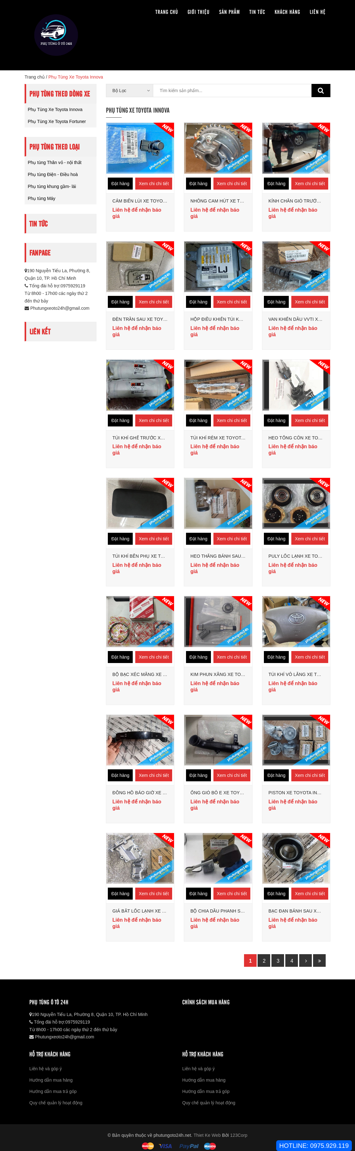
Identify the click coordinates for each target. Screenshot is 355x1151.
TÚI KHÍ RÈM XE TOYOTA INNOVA (226, 437)
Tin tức (257, 11)
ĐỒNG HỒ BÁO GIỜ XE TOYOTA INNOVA (156, 792)
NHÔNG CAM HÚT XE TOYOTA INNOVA (231, 200)
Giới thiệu (199, 11)
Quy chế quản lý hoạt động (55, 1102)
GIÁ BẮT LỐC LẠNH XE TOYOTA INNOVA (155, 910)
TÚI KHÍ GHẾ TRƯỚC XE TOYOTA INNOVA (157, 437)
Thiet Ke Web (207, 1135)
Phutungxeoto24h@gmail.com (57, 308)
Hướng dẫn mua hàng (51, 1080)
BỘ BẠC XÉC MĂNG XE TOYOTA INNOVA (156, 674)
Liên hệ (318, 11)
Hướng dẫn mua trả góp (53, 1091)
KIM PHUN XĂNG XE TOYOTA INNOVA (230, 674)
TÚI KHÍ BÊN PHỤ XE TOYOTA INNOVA (153, 556)
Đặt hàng (120, 183)
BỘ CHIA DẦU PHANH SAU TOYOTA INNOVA (237, 910)
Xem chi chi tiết (154, 183)
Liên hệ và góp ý (45, 1068)
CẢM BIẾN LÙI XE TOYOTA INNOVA (149, 200)
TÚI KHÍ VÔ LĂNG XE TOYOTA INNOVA (309, 674)
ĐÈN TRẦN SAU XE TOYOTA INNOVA (151, 319)
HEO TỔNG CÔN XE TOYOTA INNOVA (308, 437)
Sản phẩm (229, 11)
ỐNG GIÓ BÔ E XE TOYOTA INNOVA (228, 792)
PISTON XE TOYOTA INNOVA (299, 792)
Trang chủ (166, 11)
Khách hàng (287, 11)
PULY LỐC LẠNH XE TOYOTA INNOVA (308, 556)
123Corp (238, 1135)
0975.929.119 (329, 1145)
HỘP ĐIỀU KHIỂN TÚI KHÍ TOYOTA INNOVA (235, 319)
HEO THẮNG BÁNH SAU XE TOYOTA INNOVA (237, 556)
